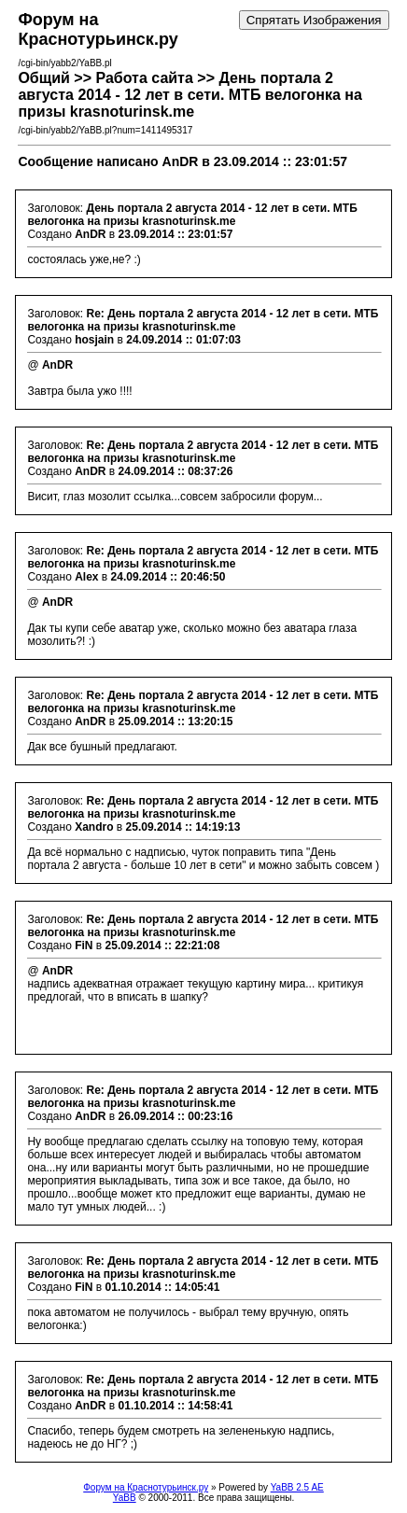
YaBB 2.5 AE (297, 1487)
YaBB (124, 1497)
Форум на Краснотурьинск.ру (145, 1487)
